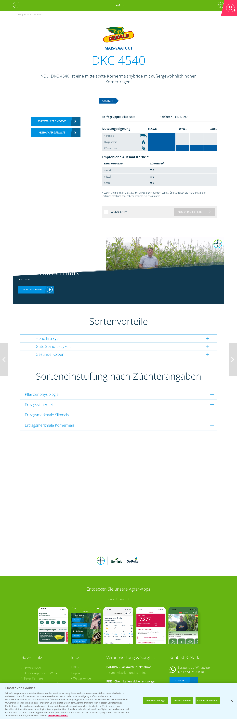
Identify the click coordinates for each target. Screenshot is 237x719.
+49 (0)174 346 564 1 (195, 650)
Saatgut (78, 677)
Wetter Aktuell (82, 657)
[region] (118, 701)
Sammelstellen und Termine (127, 651)
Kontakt (179, 658)
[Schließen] (231, 700)
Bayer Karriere (33, 657)
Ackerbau (79, 672)
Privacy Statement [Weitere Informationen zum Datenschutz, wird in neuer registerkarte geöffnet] (58, 715)
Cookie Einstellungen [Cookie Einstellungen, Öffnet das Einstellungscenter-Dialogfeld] (155, 700)
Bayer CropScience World (41, 651)
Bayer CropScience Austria (41, 662)
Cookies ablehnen (182, 700)
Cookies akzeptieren (207, 700)
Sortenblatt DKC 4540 (51, 121)
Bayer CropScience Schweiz (42, 667)
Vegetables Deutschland (40, 677)
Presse (28, 672)
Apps (76, 651)
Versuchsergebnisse (52, 132)
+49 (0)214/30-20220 (194, 673)
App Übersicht (119, 577)
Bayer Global (32, 646)
